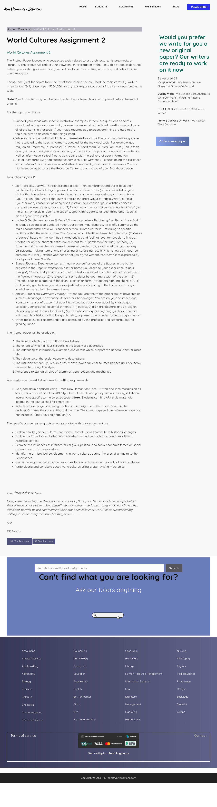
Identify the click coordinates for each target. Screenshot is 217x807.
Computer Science (32, 720)
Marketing (131, 711)
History (129, 666)
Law (127, 689)
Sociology (182, 696)
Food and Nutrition (85, 719)
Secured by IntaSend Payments (108, 753)
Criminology (81, 658)
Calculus (27, 697)
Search (174, 568)
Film (76, 711)
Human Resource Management (143, 673)
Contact (200, 735)
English (78, 689)
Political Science (186, 673)
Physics (181, 666)
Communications (32, 712)
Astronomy (28, 673)
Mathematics (132, 719)
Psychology (184, 681)
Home (11, 29)
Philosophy (183, 658)
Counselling (80, 650)
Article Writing (30, 666)
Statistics (182, 704)
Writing (181, 711)
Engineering (80, 681)
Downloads (25, 29)
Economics (80, 666)
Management (133, 704)
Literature (131, 696)
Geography (132, 650)
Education (79, 673)
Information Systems (137, 681)
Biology (26, 681)
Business (27, 689)
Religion (181, 689)
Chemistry (28, 704)
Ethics (77, 704)
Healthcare (131, 658)
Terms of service (23, 735)
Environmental (82, 696)
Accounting (28, 650)
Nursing (181, 650)
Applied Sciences (31, 658)
